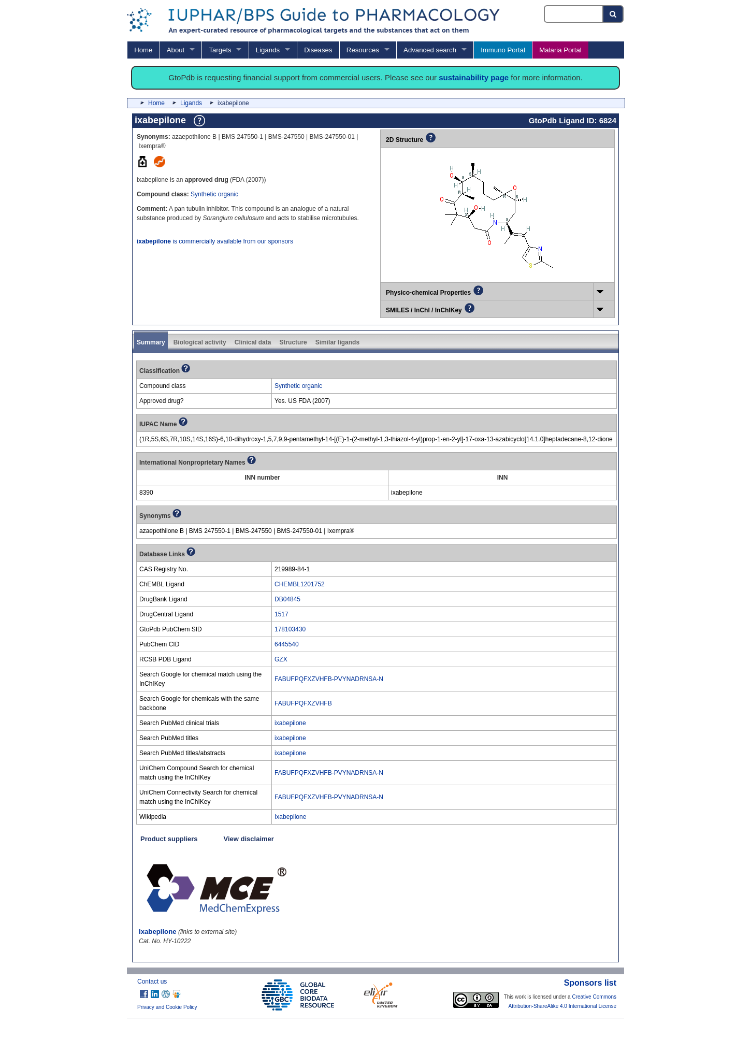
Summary (151, 342)
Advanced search (429, 50)
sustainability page (474, 77)
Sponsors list (590, 982)
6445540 (287, 644)
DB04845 (287, 599)
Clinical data (253, 342)
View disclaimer (249, 839)
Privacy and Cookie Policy (167, 1007)
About (175, 50)
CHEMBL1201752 (300, 584)
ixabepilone (290, 723)
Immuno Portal (503, 50)
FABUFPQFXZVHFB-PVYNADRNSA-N (329, 679)
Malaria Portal (560, 50)
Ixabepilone (290, 816)
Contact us (152, 981)
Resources (362, 50)
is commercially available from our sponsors (215, 241)
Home (143, 50)
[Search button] (613, 14)
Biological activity (200, 342)
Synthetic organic (214, 194)
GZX (281, 659)
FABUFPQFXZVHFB (303, 703)
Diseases (318, 50)
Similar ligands (337, 342)
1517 (281, 614)
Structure (293, 342)
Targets (220, 50)
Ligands (268, 50)
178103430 (290, 629)
